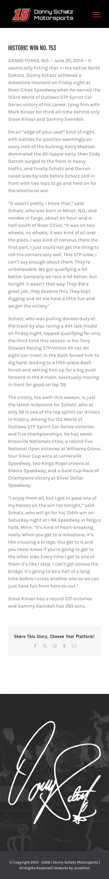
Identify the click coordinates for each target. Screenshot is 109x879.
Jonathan (82, 868)
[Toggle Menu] (97, 14)
